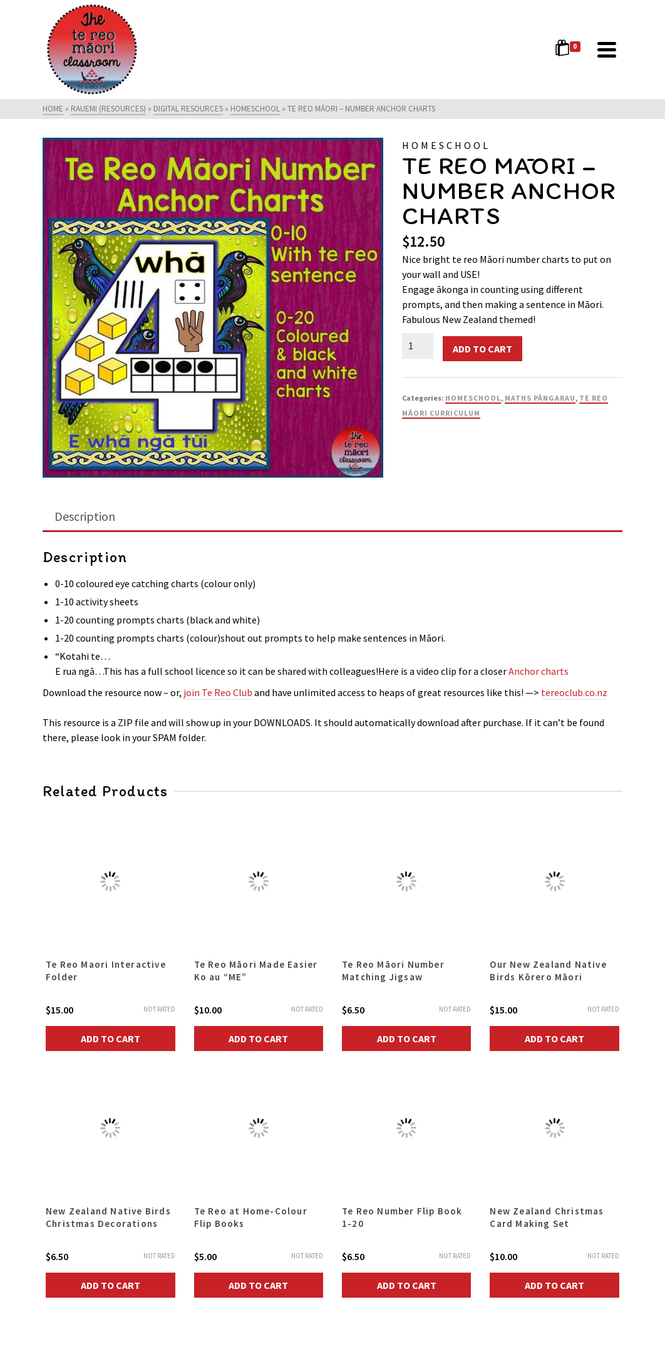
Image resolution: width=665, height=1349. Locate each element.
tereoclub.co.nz (574, 692)
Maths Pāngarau (540, 398)
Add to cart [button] (110, 1038)
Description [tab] (84, 516)
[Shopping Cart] (570, 49)
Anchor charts (538, 671)
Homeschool (473, 398)
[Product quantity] (417, 345)
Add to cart (482, 348)
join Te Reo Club (217, 692)
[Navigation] (606, 49)
